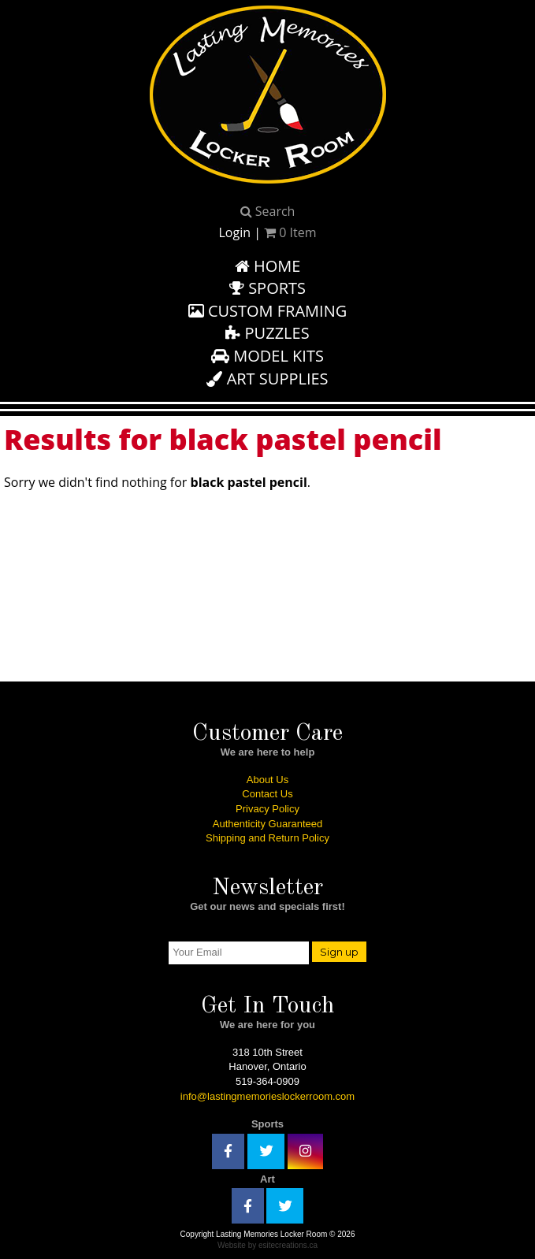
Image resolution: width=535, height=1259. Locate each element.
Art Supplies (267, 378)
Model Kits (267, 355)
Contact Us (267, 794)
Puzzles (267, 333)
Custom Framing (267, 310)
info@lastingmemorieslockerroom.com (267, 1096)
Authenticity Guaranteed (267, 824)
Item (290, 232)
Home (268, 266)
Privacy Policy (267, 809)
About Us (267, 779)
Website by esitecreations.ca (267, 1245)
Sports (267, 288)
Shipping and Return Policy (267, 838)
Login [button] (234, 232)
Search (267, 211)
